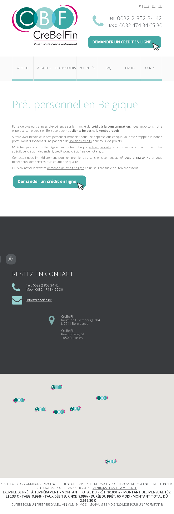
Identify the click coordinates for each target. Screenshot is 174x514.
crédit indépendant (40, 151)
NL (160, 6)
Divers (130, 68)
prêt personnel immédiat (63, 137)
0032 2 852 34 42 (139, 18)
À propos (44, 68)
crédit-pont (62, 151)
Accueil (22, 68)
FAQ (108, 68)
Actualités (87, 68)
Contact (151, 68)
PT (153, 6)
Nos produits (65, 68)
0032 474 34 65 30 (140, 25)
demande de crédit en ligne (65, 168)
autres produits (100, 147)
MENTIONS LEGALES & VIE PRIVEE (115, 488)
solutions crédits (80, 141)
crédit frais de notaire (85, 151)
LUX (146, 6)
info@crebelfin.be (39, 300)
